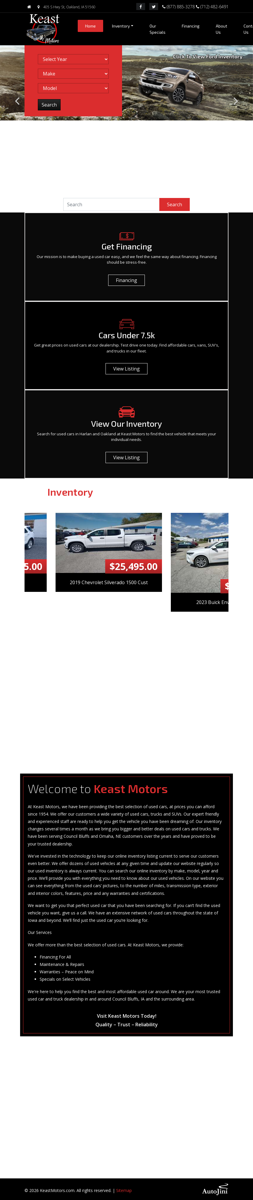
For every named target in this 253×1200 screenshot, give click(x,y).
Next (231, 631)
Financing (126, 280)
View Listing (126, 368)
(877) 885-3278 (179, 6)
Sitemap (124, 1190)
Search (174, 204)
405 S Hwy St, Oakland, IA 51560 (65, 6)
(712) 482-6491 (212, 6)
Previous (21, 631)
